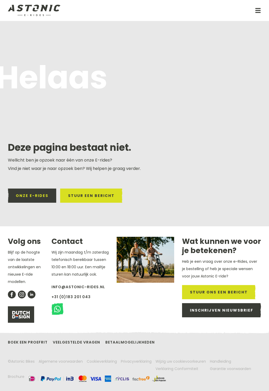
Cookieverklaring (102, 361)
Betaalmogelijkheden (130, 342)
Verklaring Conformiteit (177, 368)
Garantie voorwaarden (230, 368)
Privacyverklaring (136, 361)
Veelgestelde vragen (76, 342)
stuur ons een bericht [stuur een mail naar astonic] (219, 292)
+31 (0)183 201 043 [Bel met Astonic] (71, 296)
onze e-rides (32, 195)
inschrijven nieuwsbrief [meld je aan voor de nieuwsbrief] (221, 310)
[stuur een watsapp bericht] (57, 309)
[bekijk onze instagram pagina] (22, 294)
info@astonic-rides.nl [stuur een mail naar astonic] (78, 287)
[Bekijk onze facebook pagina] (12, 294)
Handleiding (220, 361)
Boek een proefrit (28, 342)
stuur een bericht (91, 195)
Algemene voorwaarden (61, 361)
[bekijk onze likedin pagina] (31, 294)
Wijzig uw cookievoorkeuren (181, 361)
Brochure (16, 376)
